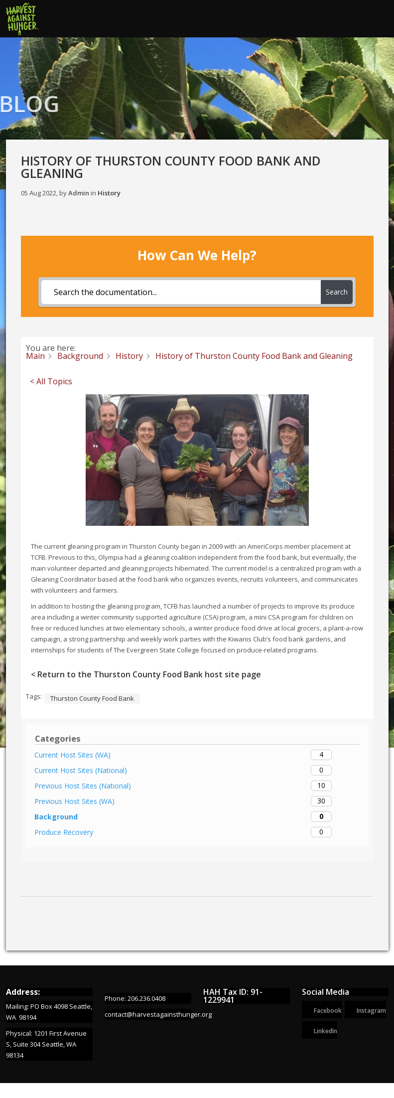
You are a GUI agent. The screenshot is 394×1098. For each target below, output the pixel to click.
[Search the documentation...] (181, 292)
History (109, 192)
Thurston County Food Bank (92, 698)
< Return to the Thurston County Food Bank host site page (146, 674)
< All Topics (51, 381)
